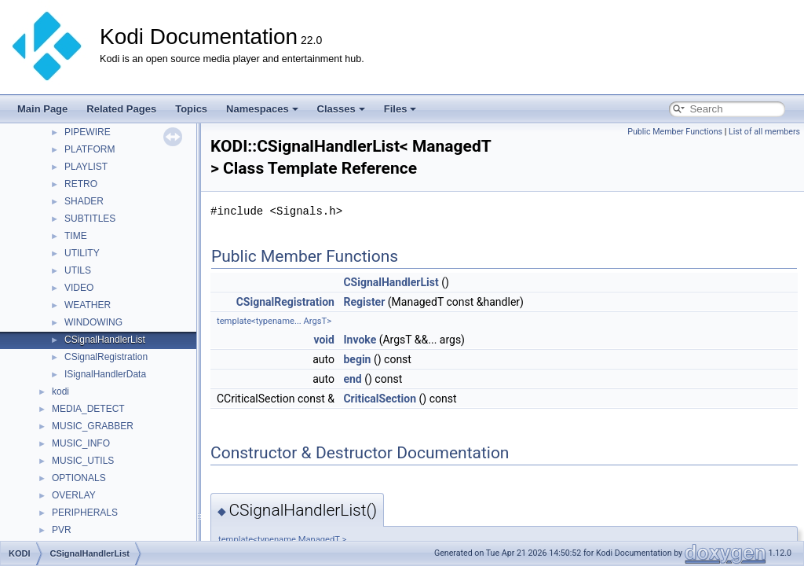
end (352, 379)
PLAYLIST (86, 166)
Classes (341, 109)
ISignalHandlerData (105, 374)
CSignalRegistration (106, 356)
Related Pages (121, 109)
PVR (61, 529)
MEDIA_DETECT (88, 408)
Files (400, 109)
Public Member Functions (674, 132)
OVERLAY (74, 495)
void (323, 339)
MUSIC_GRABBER (92, 426)
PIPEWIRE (87, 132)
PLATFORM (89, 149)
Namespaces (262, 109)
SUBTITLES (89, 218)
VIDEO (78, 287)
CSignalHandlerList (104, 339)
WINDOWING (93, 322)
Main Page (42, 109)
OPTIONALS (79, 477)
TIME (75, 235)
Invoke (359, 339)
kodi (60, 391)
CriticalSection (379, 398)
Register (364, 302)
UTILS (77, 270)
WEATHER (87, 305)
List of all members (764, 132)
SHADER (84, 201)
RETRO (80, 183)
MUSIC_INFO (81, 443)
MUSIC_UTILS (83, 460)
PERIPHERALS (85, 512)
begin (357, 359)
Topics (191, 109)
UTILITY (82, 253)
